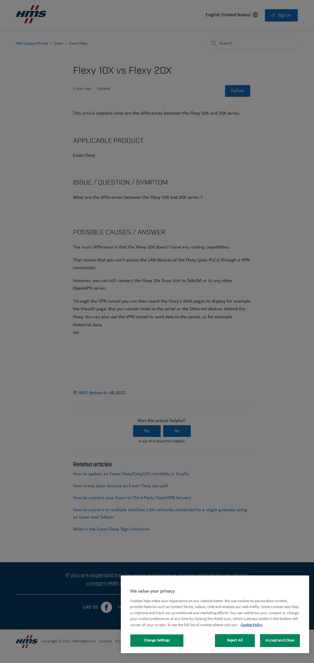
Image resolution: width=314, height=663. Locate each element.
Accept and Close (280, 640)
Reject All (235, 640)
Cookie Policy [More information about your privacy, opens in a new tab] (251, 625)
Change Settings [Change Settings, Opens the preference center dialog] (157, 640)
